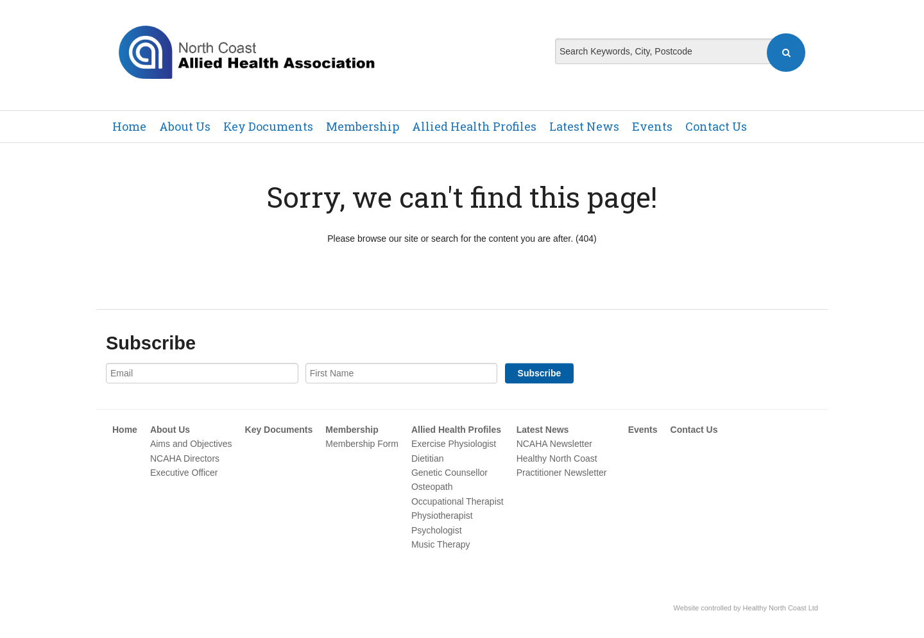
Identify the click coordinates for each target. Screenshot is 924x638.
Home (129, 126)
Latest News (584, 126)
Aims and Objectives (191, 444)
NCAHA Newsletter (554, 444)
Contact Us (716, 126)
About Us (184, 126)
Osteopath (432, 487)
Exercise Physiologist (453, 444)
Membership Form (361, 444)
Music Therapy (440, 544)
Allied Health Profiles (474, 126)
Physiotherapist (442, 515)
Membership (362, 126)
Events (652, 126)
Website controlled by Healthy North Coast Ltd (746, 608)
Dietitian (427, 458)
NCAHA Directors (184, 458)
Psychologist (436, 530)
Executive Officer (184, 472)
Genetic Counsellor (449, 472)
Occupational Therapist (457, 501)
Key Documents (268, 126)
